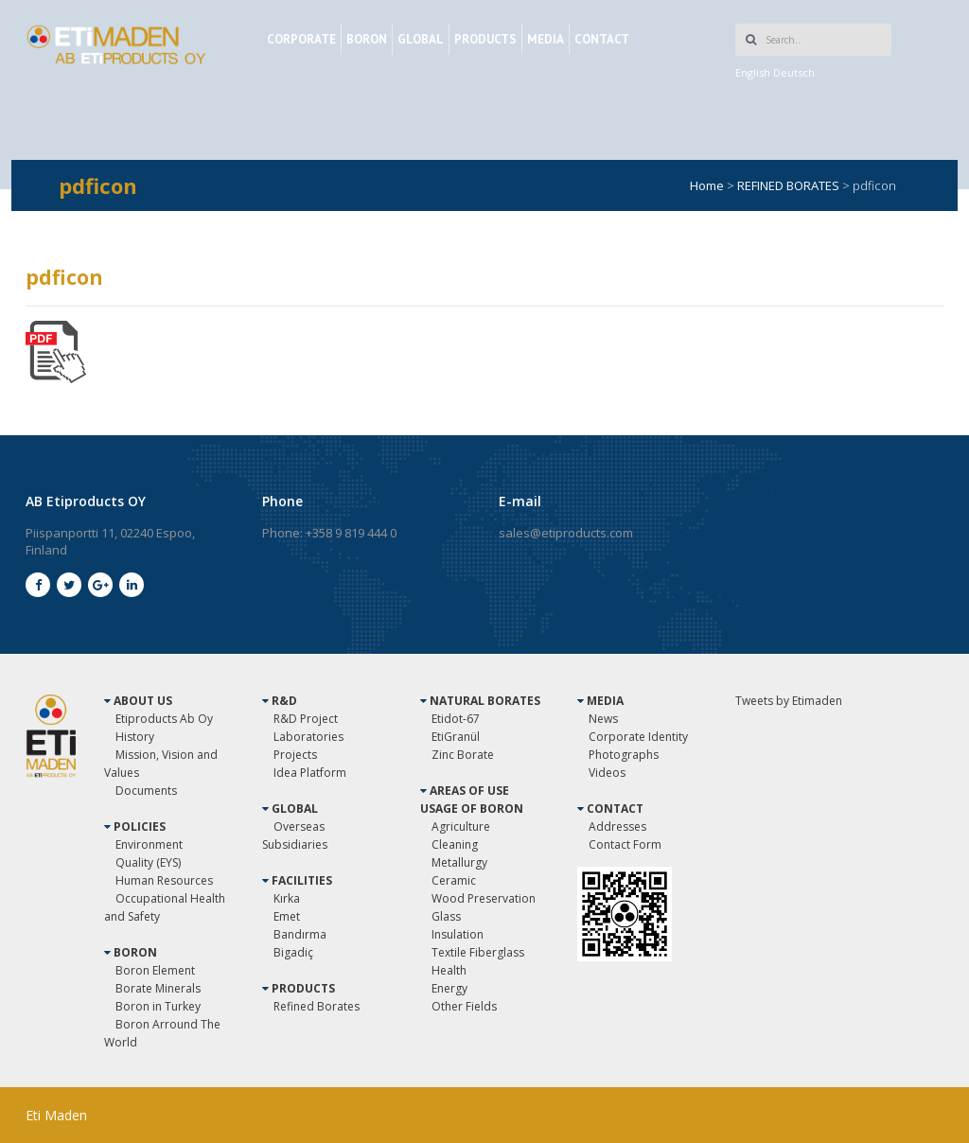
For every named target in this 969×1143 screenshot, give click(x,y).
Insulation (458, 934)
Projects (295, 755)
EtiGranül (456, 737)
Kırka (286, 898)
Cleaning (455, 844)
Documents (146, 791)
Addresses (617, 826)
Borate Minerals (158, 988)
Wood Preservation (484, 898)
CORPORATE (301, 39)
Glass (446, 916)
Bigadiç (293, 952)
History (134, 737)
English (752, 72)
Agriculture (461, 826)
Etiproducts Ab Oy (164, 719)
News (603, 719)
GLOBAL (420, 39)
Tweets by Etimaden (788, 701)
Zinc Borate (463, 755)
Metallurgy (459, 862)
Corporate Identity (638, 737)
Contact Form (625, 844)
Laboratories (308, 737)
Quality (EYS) (148, 862)
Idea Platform (309, 773)
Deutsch (794, 72)
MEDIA (545, 39)
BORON (366, 39)
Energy (449, 988)
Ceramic (454, 880)
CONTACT (601, 39)
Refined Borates (316, 1006)
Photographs (624, 755)
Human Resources (164, 880)
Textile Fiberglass (478, 952)
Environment (149, 844)
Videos (607, 773)
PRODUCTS (485, 39)
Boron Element (155, 970)
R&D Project (305, 719)
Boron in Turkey (158, 1006)
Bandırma (299, 934)
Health (449, 970)
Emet (286, 916)
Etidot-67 (456, 719)
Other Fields (464, 1006)
